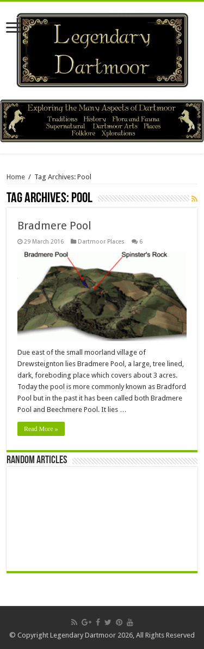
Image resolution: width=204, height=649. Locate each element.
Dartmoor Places (101, 241)
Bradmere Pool (54, 225)
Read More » (41, 429)
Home (16, 177)
